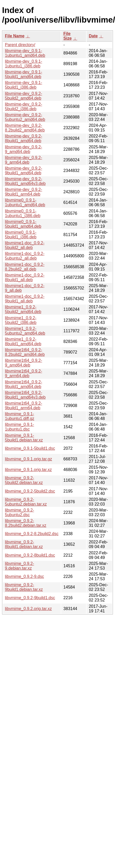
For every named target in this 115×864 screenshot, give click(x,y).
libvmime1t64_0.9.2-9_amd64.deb (23, 362)
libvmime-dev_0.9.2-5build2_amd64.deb (23, 95)
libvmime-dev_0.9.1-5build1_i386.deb (23, 84)
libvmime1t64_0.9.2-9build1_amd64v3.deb (25, 394)
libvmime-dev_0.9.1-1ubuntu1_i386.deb (23, 63)
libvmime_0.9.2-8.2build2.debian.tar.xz (25, 523)
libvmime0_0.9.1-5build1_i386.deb (20, 234)
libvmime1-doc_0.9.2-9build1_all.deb (24, 298)
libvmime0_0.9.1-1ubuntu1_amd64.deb (25, 202)
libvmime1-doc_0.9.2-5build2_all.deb (24, 245)
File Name (15, 36)
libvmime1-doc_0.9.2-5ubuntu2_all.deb (24, 255)
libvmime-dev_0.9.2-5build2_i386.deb (23, 106)
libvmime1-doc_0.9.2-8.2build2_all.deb (24, 266)
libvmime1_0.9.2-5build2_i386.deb (20, 320)
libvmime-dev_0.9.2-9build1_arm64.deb (23, 191)
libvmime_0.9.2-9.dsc (24, 576)
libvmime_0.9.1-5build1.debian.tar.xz (24, 437)
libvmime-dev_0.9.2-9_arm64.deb (23, 159)
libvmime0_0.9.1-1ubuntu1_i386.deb (22, 213)
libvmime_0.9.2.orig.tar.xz (28, 608)
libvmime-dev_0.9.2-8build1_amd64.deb (23, 138)
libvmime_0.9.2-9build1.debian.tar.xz (24, 587)
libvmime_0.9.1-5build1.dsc (30, 448)
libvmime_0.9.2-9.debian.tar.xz (19, 565)
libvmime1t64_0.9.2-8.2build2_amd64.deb (25, 352)
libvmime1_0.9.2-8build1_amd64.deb (23, 341)
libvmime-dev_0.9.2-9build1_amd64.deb (23, 170)
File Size (67, 35)
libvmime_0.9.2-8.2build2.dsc (31, 533)
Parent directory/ (20, 45)
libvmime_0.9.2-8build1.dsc (30, 555)
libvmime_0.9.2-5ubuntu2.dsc (19, 512)
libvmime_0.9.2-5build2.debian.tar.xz (24, 480)
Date (93, 36)
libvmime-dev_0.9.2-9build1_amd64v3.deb (25, 181)
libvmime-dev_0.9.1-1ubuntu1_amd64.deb (25, 53)
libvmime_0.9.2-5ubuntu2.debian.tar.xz (26, 501)
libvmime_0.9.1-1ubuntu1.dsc (19, 426)
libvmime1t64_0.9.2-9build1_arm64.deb (23, 405)
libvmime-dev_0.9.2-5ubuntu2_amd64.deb (25, 117)
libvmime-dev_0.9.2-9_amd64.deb (23, 149)
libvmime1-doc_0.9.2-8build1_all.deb (24, 277)
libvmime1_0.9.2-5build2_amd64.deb (23, 309)
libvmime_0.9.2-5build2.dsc (30, 491)
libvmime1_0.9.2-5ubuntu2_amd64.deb (25, 330)
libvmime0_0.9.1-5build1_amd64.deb (23, 224)
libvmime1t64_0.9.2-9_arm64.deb (23, 373)
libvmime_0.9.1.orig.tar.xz (28, 469)
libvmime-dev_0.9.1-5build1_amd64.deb (23, 74)
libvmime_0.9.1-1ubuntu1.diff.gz (19, 416)
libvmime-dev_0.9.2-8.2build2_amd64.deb (25, 127)
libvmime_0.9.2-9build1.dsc (30, 598)
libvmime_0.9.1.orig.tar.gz (28, 459)
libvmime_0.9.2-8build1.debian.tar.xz (24, 544)
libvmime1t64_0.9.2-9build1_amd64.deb (23, 384)
